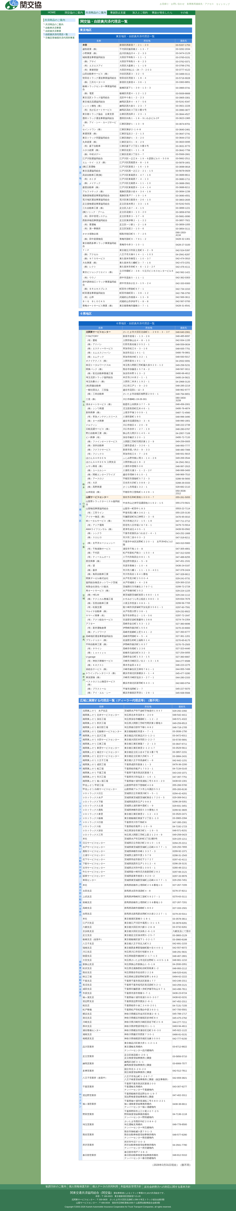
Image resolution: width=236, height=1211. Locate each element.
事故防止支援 (118, 12)
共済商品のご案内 (96, 12)
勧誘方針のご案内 (56, 1186)
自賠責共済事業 (53, 31)
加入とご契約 (140, 12)
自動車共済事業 (53, 28)
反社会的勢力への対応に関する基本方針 (167, 1186)
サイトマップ (223, 4)
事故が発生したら (162, 12)
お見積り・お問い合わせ (172, 4)
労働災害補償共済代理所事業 (60, 38)
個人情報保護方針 (79, 1186)
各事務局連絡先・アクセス (200, 4)
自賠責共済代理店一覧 (56, 34)
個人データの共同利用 (105, 1186)
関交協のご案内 (74, 12)
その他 (184, 12)
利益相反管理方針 (131, 1186)
